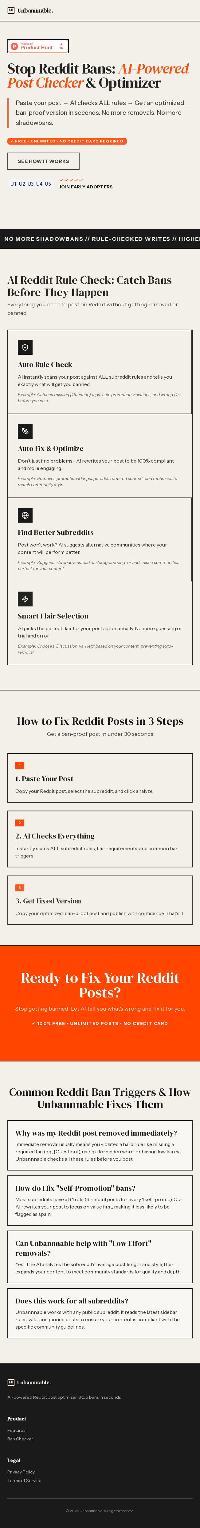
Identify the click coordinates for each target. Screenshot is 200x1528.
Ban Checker (20, 1439)
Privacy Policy (21, 1472)
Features (16, 1430)
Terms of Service (24, 1480)
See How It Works (43, 163)
